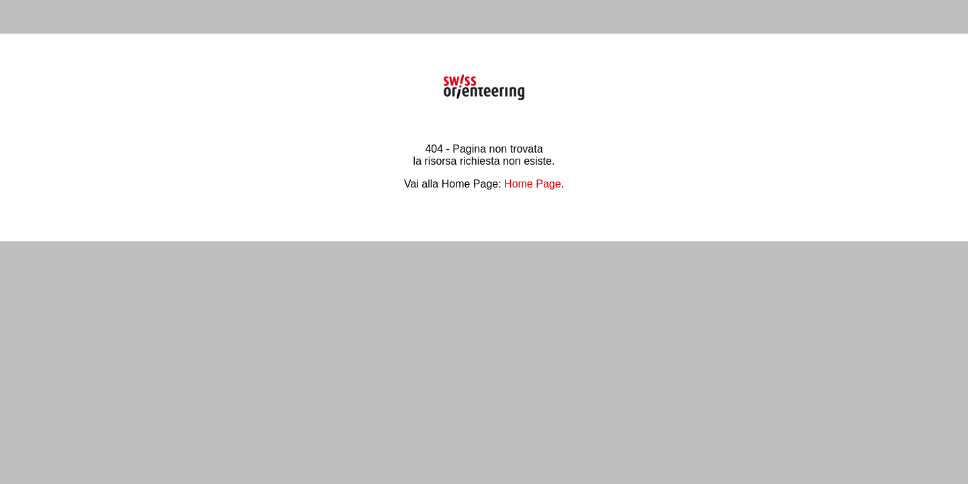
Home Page (532, 184)
